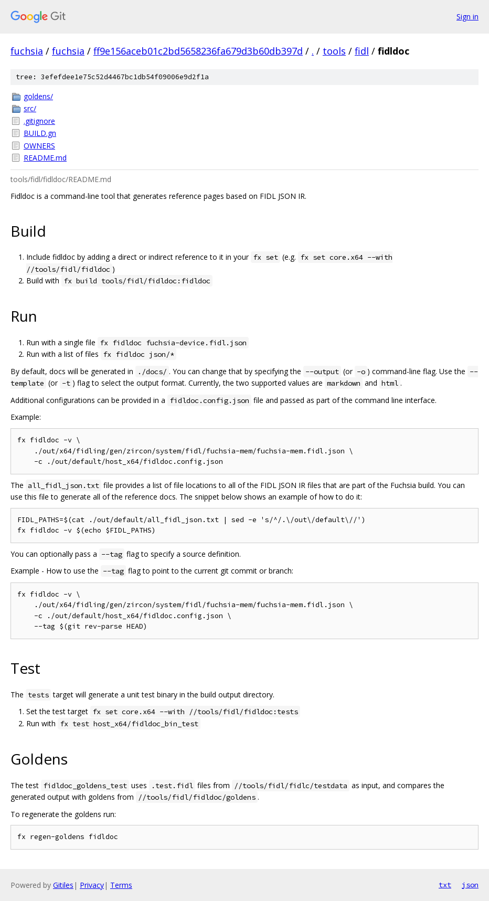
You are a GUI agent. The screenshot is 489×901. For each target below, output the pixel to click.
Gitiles (63, 885)
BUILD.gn (40, 133)
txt (445, 884)
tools (334, 51)
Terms (121, 885)
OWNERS (39, 146)
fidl (362, 51)
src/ (30, 108)
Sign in (467, 17)
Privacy (92, 885)
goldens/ (38, 96)
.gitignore (39, 121)
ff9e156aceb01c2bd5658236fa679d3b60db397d (198, 51)
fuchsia (26, 51)
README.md (45, 158)
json (470, 884)
